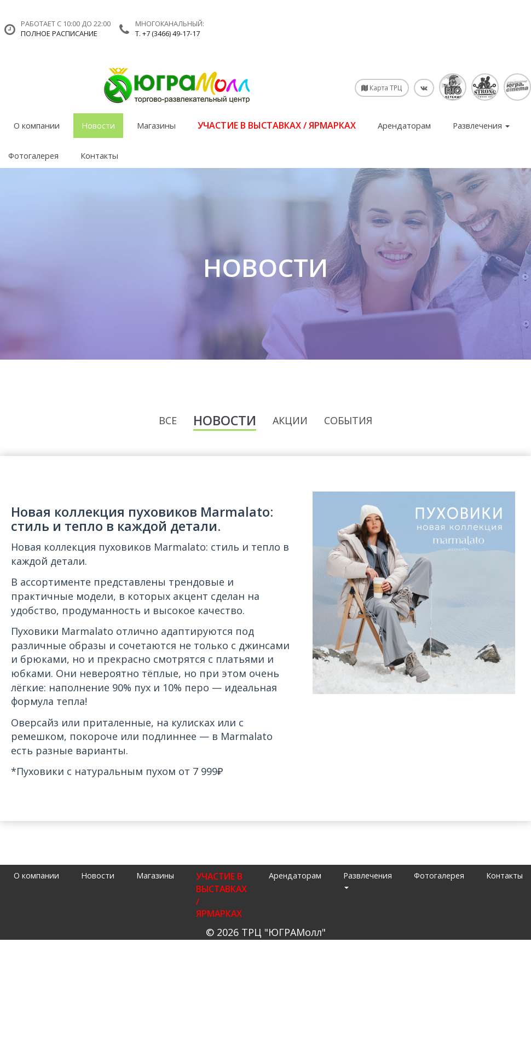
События (348, 420)
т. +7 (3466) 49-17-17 (167, 33)
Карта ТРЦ (381, 87)
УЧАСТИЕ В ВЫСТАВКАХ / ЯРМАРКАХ (277, 125)
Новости (98, 125)
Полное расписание (59, 33)
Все (168, 420)
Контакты (99, 155)
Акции (290, 420)
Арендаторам (404, 125)
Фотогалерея (33, 155)
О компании (37, 125)
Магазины (156, 125)
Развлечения (481, 125)
